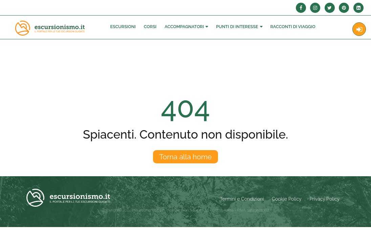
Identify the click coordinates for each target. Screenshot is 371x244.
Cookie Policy (286, 199)
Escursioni (122, 26)
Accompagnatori (184, 26)
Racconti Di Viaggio (292, 26)
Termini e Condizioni (242, 199)
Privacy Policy (324, 199)
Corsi (150, 26)
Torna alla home (185, 156)
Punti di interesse (237, 26)
